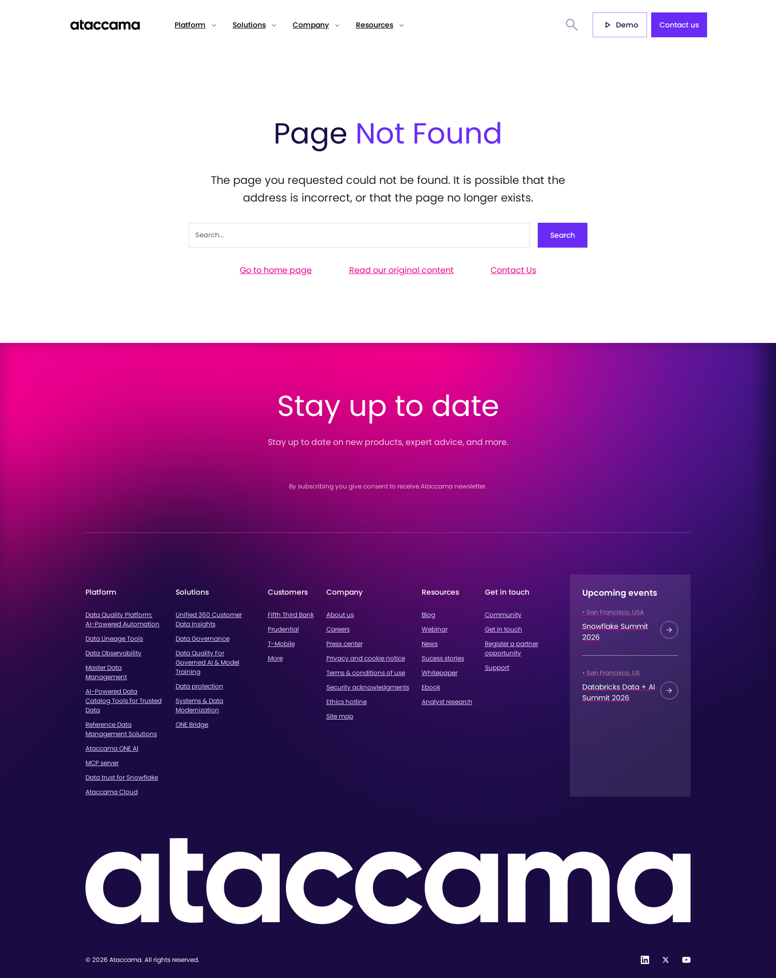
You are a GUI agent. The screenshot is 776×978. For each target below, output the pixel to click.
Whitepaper (439, 672)
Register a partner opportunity (511, 648)
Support (497, 667)
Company (311, 25)
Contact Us (513, 270)
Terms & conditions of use (365, 672)
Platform (190, 25)
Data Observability (113, 653)
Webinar (435, 629)
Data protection (199, 686)
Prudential (283, 629)
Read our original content (401, 270)
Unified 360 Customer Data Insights (209, 619)
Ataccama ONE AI (111, 748)
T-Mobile (281, 643)
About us (340, 614)
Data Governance (202, 638)
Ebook (431, 687)
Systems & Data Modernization (199, 705)
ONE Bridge (192, 724)
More (275, 658)
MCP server (102, 762)
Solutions (249, 25)
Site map (339, 716)
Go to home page (276, 270)
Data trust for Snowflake (121, 777)
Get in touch (503, 629)
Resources (374, 25)
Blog (428, 614)
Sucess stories (443, 658)
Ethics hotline (346, 701)
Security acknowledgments (367, 687)
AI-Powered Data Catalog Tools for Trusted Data (123, 700)
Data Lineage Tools (114, 638)
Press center (344, 643)
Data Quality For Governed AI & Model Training (207, 662)
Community (503, 614)
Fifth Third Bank (291, 614)
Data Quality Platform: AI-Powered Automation (122, 619)
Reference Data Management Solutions (121, 729)
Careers (338, 629)
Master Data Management (106, 672)
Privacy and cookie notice (365, 658)
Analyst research (447, 701)
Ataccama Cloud (111, 791)
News (430, 643)
